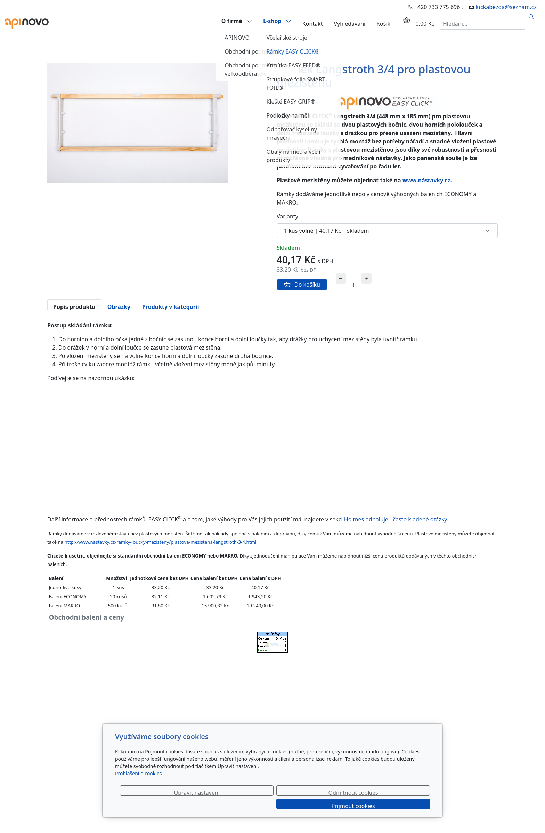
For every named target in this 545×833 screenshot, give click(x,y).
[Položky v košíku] (406, 20)
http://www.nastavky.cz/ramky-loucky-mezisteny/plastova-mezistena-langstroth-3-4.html (161, 542)
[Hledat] (531, 16)
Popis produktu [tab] (74, 306)
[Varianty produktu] (387, 230)
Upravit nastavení (257, 805)
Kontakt (312, 23)
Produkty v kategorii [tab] (170, 306)
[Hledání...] (482, 24)
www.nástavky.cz (426, 180)
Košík (383, 23)
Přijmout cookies (396, 805)
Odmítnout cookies (327, 805)
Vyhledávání (349, 23)
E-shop (277, 20)
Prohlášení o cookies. (139, 786)
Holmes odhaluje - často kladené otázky (395, 519)
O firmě (236, 20)
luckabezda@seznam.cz (506, 7)
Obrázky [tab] (118, 306)
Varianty (287, 216)
